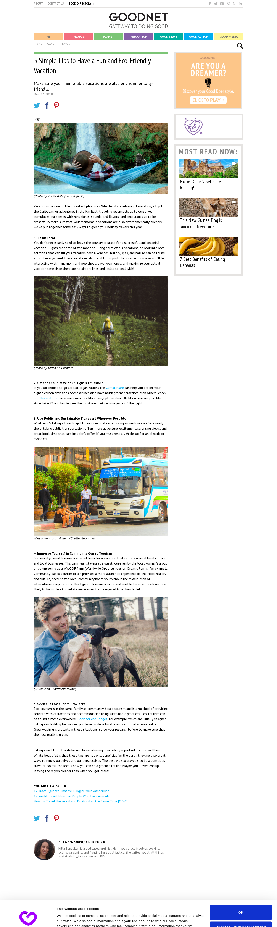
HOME (38, 43)
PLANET (51, 43)
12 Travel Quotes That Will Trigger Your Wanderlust (71, 791)
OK (240, 888)
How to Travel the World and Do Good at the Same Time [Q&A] (80, 801)
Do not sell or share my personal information (241, 904)
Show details (67, 918)
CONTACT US (55, 3)
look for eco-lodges (92, 719)
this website (49, 398)
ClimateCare (115, 387)
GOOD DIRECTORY (79, 3)
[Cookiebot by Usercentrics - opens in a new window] (28, 918)
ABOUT (38, 3)
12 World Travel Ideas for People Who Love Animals (72, 796)
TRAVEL (65, 43)
